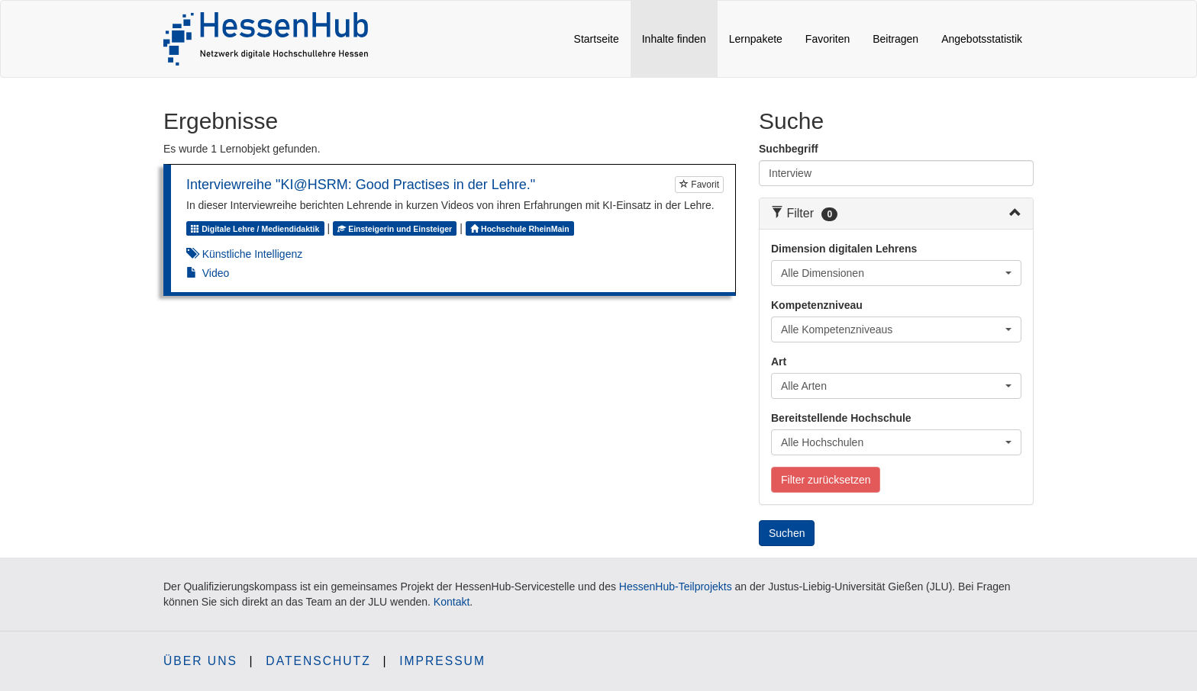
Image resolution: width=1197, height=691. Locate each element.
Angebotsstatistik (981, 39)
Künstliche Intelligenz (252, 254)
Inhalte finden (680, 38)
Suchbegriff (788, 149)
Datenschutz (318, 660)
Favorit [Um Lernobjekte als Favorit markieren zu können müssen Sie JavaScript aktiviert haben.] (699, 184)
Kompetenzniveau (817, 305)
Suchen (787, 533)
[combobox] (896, 273)
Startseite (596, 39)
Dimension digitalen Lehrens (844, 249)
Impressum (442, 660)
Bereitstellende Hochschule (841, 418)
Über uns (200, 660)
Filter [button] (804, 213)
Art (778, 361)
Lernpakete (755, 39)
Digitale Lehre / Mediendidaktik (255, 228)
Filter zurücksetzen (825, 480)
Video (216, 273)
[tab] (896, 214)
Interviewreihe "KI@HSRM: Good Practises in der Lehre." (360, 184)
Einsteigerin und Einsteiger (394, 228)
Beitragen (895, 39)
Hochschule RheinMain (522, 228)
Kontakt (451, 602)
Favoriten (827, 39)
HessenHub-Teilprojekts (675, 586)
